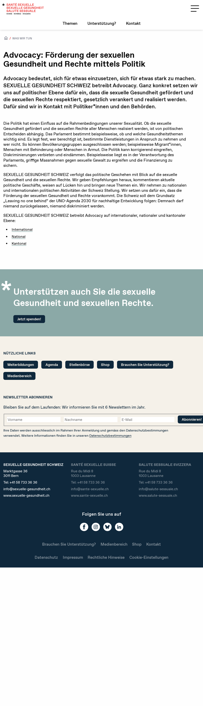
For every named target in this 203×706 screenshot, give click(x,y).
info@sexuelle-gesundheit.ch (26, 489)
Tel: (20, 482)
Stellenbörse (79, 364)
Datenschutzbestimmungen (110, 435)
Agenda (51, 364)
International (22, 229)
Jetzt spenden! (29, 319)
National (18, 236)
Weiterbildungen (20, 364)
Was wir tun (22, 38)
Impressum (73, 557)
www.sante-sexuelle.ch (89, 495)
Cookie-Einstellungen (148, 557)
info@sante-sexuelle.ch (90, 489)
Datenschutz (46, 557)
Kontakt (133, 23)
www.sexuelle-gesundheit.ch (26, 495)
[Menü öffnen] (195, 8)
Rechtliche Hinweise (106, 557)
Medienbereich (19, 375)
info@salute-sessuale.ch (158, 489)
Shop (105, 364)
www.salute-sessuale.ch (158, 495)
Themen (70, 23)
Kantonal (19, 243)
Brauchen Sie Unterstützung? (145, 364)
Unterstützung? (101, 23)
